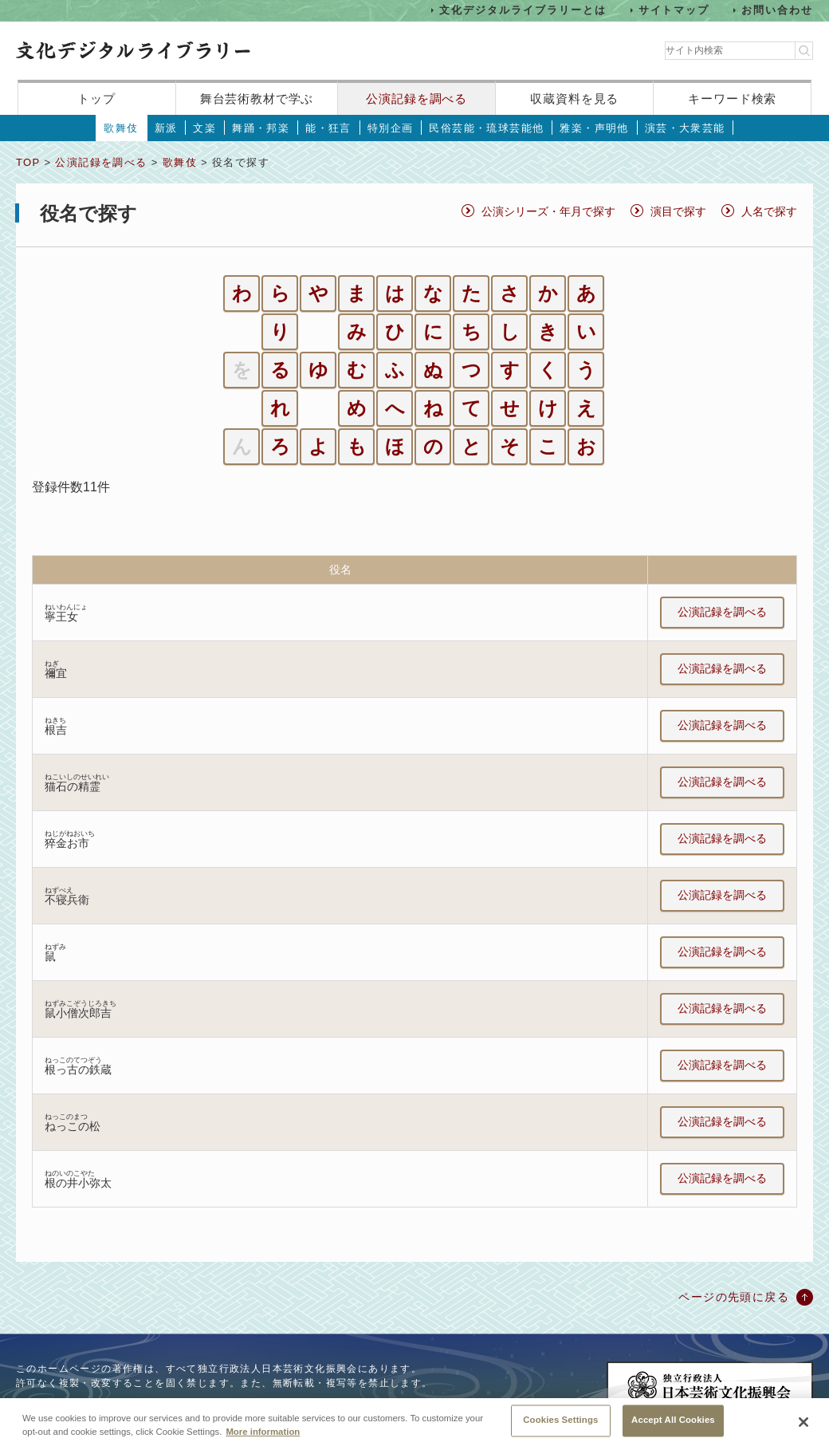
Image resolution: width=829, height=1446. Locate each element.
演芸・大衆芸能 (685, 128)
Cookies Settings (560, 1425)
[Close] (803, 1426)
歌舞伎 (121, 128)
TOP (28, 162)
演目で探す (678, 211)
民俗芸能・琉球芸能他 (486, 128)
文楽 (204, 128)
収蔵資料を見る (574, 98)
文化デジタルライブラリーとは (522, 10)
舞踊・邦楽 (260, 128)
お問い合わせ (777, 10)
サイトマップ (674, 10)
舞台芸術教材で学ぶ (257, 98)
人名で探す (769, 211)
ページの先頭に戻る (733, 1296)
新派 (166, 128)
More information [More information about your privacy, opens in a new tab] (263, 1436)
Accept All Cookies (673, 1425)
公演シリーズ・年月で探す (548, 211)
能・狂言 (328, 128)
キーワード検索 (732, 98)
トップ (96, 98)
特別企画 (390, 128)
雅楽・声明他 (594, 128)
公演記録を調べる (416, 98)
